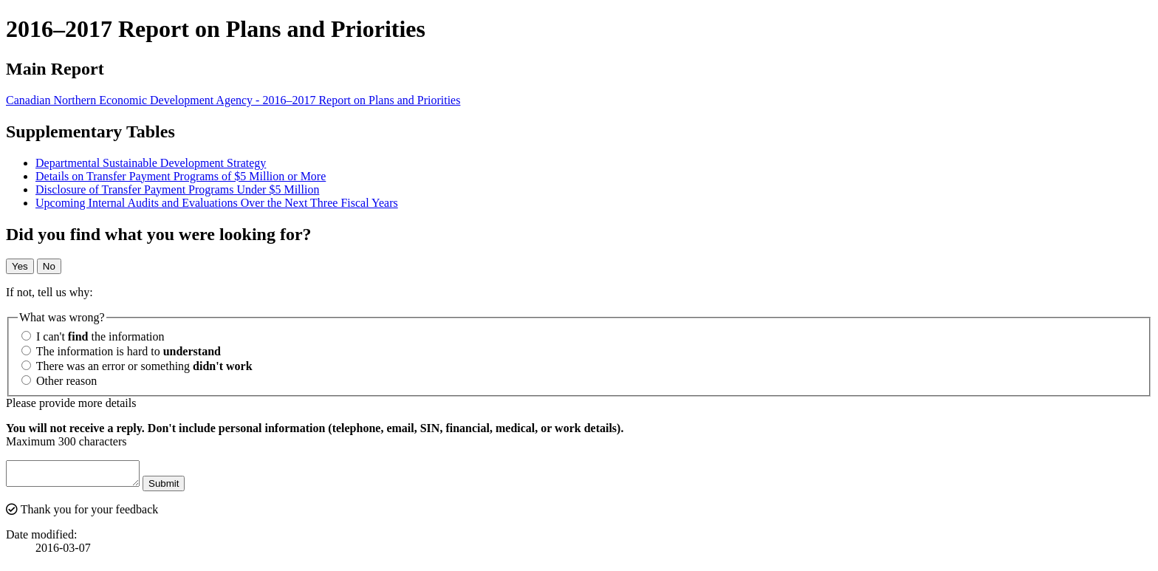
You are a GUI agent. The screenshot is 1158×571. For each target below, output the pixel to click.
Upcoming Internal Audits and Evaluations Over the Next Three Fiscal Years (216, 202)
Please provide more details (71, 403)
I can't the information (93, 336)
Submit (178, 487)
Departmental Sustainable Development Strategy (150, 163)
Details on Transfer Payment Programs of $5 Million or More (180, 176)
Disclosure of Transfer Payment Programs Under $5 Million (177, 189)
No (49, 266)
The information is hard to (121, 351)
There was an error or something (137, 366)
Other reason (59, 381)
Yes (20, 266)
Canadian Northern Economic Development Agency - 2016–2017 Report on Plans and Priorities (233, 100)
